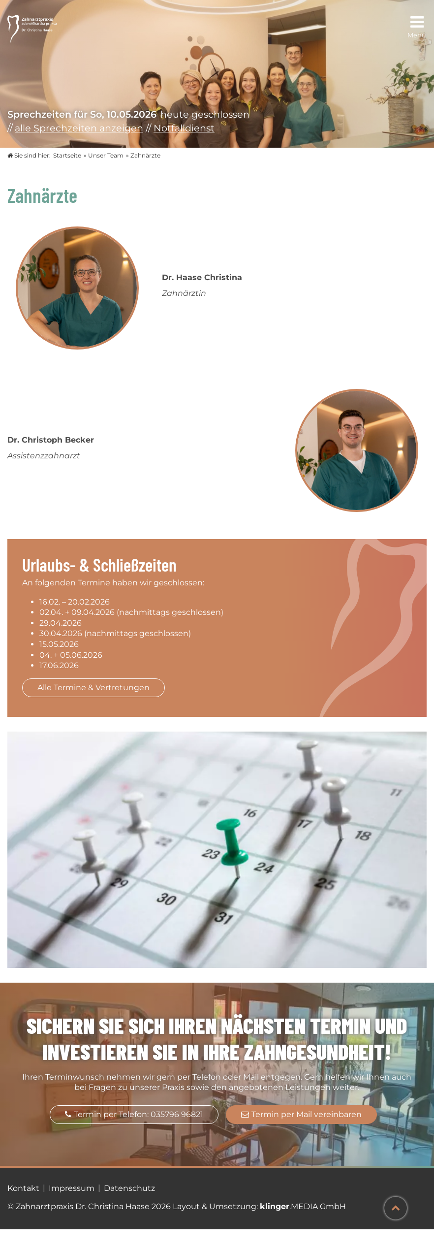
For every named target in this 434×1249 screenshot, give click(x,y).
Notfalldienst (184, 128)
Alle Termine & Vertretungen (93, 687)
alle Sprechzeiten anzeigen (79, 128)
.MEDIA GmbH (303, 1206)
